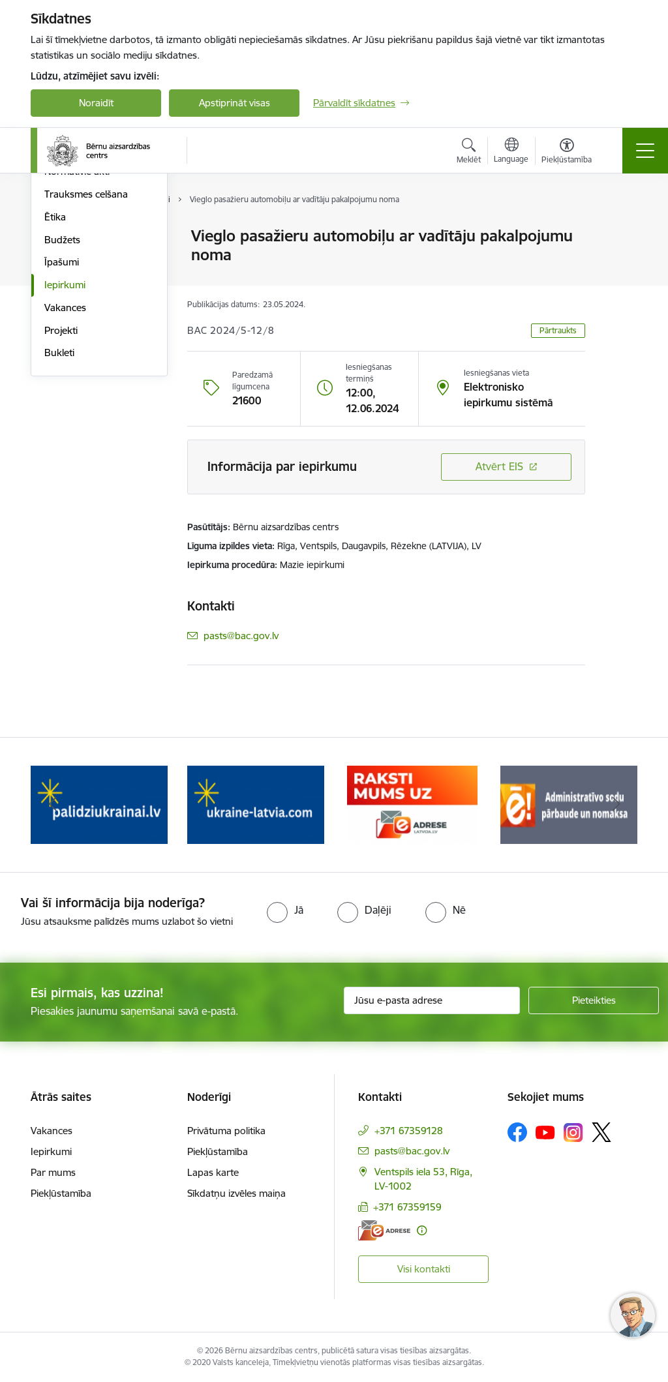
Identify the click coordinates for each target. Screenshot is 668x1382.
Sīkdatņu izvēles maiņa (236, 1193)
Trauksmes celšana (86, 350)
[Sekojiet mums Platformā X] (601, 1132)
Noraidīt (96, 103)
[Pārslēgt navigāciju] (645, 150)
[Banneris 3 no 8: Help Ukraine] (255, 804)
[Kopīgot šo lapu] (619, 263)
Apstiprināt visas (234, 103)
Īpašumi (61, 418)
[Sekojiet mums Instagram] (573, 1132)
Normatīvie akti (77, 328)
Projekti (61, 486)
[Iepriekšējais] (52, 805)
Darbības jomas (78, 259)
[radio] (285, 910)
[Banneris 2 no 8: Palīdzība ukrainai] (99, 804)
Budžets (62, 395)
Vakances (65, 463)
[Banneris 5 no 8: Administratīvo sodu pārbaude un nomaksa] (568, 804)
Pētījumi (61, 305)
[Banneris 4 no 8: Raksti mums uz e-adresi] (412, 804)
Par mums (53, 1172)
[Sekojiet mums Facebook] (517, 1132)
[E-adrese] (384, 1230)
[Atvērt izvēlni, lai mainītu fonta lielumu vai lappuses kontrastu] (566, 152)
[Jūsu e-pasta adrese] (432, 1000)
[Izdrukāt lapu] (619, 231)
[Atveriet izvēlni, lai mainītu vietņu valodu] (511, 152)
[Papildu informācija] (422, 1230)
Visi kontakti (423, 1269)
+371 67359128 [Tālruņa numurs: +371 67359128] (408, 1130)
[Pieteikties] (593, 1000)
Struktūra (65, 237)
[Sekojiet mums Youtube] (545, 1131)
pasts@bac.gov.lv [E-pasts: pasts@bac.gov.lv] (241, 635)
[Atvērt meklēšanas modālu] (468, 152)
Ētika (55, 373)
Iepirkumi (64, 440)
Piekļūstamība (61, 1193)
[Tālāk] (615, 805)
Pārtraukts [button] (558, 330)
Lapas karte (213, 1172)
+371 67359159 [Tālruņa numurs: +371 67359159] (407, 1207)
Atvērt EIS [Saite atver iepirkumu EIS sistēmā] (499, 466)
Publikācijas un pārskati (95, 282)
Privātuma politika (226, 1130)
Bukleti (59, 509)
